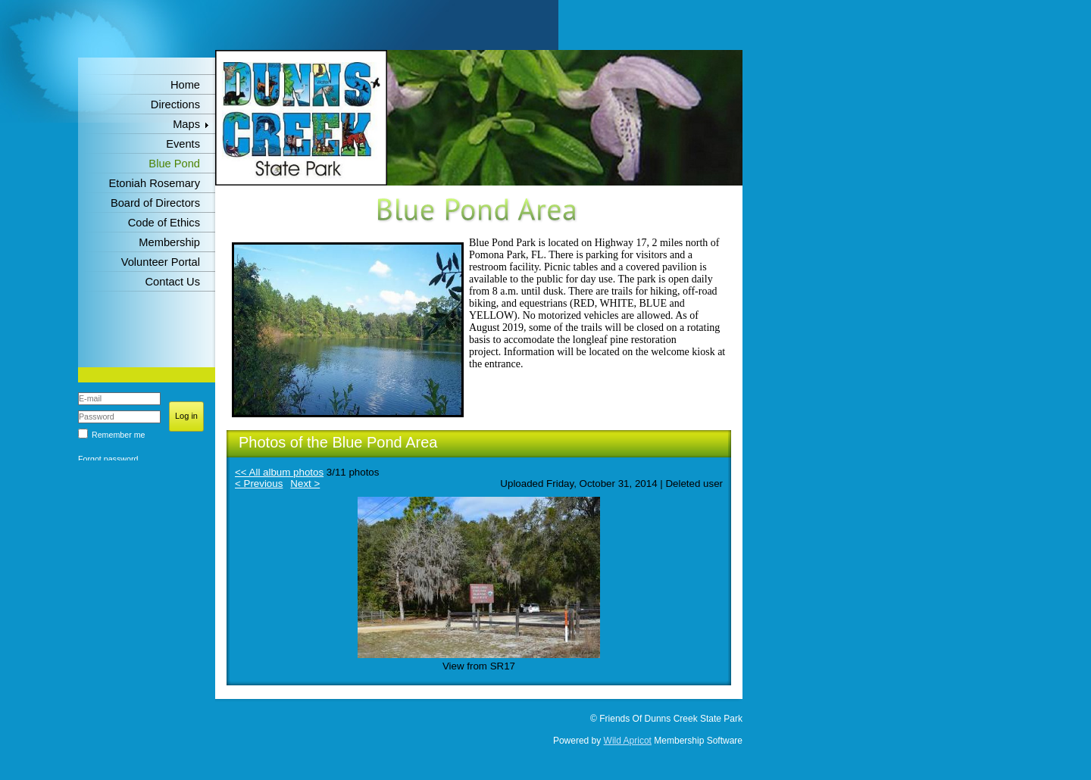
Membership (169, 242)
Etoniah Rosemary (154, 183)
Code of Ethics (164, 223)
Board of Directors (155, 203)
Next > (305, 483)
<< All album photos (279, 472)
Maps (186, 124)
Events (183, 144)
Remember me (118, 434)
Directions (175, 104)
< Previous (259, 483)
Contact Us (173, 282)
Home (185, 85)
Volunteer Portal (160, 262)
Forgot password (108, 458)
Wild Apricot (628, 740)
